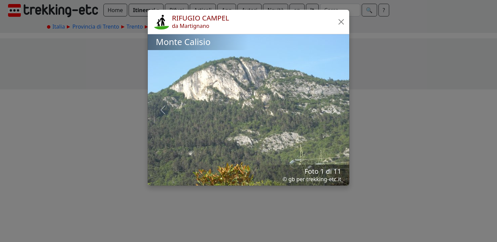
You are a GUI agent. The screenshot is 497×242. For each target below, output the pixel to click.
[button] (341, 21)
